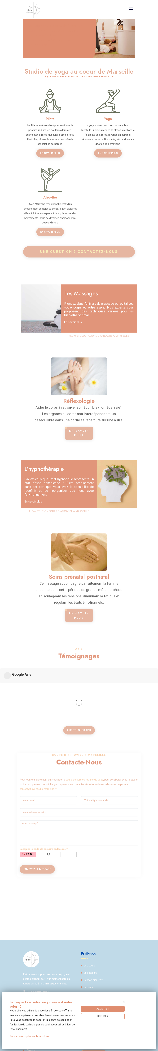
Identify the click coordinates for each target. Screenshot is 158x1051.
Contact (86, 944)
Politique (29, 986)
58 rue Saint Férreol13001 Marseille (36, 943)
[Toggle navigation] (132, 9)
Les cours (88, 915)
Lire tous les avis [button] (79, 743)
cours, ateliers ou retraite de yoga (84, 840)
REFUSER (102, 1016)
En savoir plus (50, 153)
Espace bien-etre (92, 929)
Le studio (87, 937)
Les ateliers (89, 922)
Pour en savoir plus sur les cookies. (30, 1036)
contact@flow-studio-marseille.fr (38, 849)
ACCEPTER (103, 1008)
